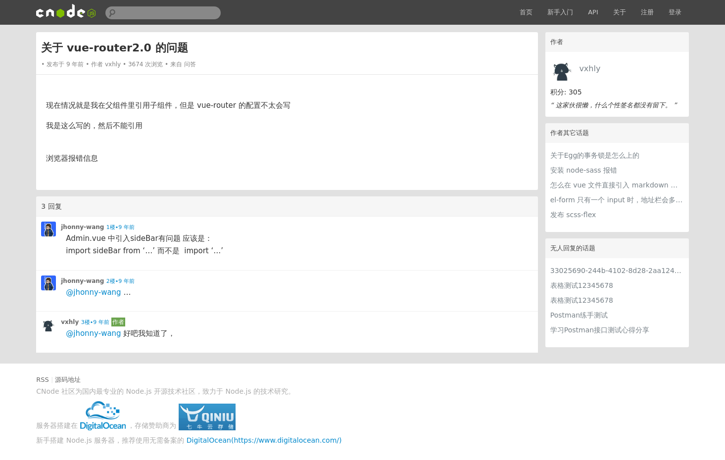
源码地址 (68, 379)
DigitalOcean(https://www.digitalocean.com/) (264, 440)
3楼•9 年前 (95, 322)
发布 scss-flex (573, 215)
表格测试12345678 (581, 285)
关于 (619, 12)
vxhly (589, 68)
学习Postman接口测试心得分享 (599, 330)
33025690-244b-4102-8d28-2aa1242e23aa (617, 271)
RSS (42, 379)
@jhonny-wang (93, 292)
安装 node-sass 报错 (583, 170)
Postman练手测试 (579, 315)
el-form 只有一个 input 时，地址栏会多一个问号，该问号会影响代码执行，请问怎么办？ (617, 200)
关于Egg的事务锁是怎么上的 (595, 155)
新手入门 (560, 12)
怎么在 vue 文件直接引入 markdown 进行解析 (617, 185)
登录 (675, 12)
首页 (526, 12)
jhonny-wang (82, 227)
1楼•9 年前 (120, 227)
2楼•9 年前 (120, 281)
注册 (647, 12)
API (593, 12)
